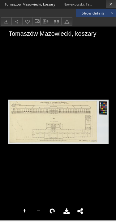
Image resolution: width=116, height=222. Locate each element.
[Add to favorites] (27, 21)
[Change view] (36, 21)
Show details (98, 13)
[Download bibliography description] (46, 21)
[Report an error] (67, 21)
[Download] (6, 21)
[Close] (111, 4)
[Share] (16, 21)
